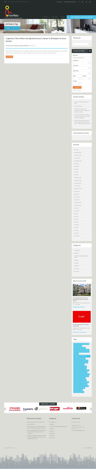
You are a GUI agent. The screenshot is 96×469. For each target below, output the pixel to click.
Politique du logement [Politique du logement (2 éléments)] (84, 382)
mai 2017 (76, 219)
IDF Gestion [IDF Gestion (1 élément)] (84, 366)
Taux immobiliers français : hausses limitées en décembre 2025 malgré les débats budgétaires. (82, 116)
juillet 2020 (76, 210)
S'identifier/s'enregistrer (70, 1)
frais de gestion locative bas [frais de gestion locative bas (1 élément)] (79, 364)
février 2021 (77, 197)
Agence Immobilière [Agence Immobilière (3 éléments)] (78, 345)
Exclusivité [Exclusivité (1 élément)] (76, 362)
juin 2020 (76, 213)
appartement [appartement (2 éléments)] (86, 349)
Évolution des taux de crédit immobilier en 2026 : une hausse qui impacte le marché (82, 110)
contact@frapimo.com (22, 1)
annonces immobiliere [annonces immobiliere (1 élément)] (78, 349)
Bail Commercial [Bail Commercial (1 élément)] (77, 351)
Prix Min (84, 76)
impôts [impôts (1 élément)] (85, 372)
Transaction (75, 65)
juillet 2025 (76, 166)
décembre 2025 (77, 152)
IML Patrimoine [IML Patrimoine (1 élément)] (77, 368)
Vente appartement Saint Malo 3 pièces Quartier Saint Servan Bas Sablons (80, 299)
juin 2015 (76, 227)
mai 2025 (76, 172)
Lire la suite (9, 56)
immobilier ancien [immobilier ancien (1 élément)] (78, 370)
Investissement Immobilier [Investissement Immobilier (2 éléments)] (79, 374)
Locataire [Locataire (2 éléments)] (87, 374)
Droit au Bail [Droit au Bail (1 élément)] (85, 360)
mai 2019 (76, 216)
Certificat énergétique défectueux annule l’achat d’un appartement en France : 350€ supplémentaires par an (82, 122)
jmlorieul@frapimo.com (79, 430)
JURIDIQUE (76, 265)
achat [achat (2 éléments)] (75, 343)
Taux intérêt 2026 (78, 106)
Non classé (76, 268)
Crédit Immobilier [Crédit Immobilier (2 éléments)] (82, 358)
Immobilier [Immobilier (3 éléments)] (84, 368)
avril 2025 (76, 174)
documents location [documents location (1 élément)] (78, 360)
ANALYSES (76, 253)
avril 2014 (76, 233)
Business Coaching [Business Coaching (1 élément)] (85, 351)
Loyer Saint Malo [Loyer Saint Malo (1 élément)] (77, 378)
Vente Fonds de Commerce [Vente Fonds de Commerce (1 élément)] (79, 391)
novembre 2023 (77, 183)
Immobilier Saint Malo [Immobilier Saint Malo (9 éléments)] (78, 372)
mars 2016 (76, 224)
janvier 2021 (77, 199)
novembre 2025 (77, 155)
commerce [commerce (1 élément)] (76, 353)
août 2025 (76, 163)
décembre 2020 (77, 202)
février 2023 (77, 191)
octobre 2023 (77, 185)
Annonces (45, 17)
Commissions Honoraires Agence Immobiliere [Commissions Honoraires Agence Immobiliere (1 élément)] (80, 356)
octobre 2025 (77, 158)
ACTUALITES (32, 45)
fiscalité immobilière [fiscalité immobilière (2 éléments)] (83, 362)
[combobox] (82, 63)
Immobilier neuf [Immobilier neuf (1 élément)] (85, 370)
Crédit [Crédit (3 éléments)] (76, 358)
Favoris (59, 1)
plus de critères (77, 90)
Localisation (75, 60)
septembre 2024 (77, 180)
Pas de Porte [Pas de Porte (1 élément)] (77, 382)
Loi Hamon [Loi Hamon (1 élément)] (86, 376)
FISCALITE (76, 263)
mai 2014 (76, 230)
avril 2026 (76, 149)
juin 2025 (76, 169)
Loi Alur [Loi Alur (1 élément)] (81, 376)
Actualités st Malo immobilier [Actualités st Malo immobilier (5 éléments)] (83, 343)
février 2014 (77, 235)
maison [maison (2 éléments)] (83, 378)
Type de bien (76, 70)
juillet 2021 (76, 194)
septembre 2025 (77, 160)
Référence (75, 55)
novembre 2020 (77, 205)
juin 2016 (76, 222)
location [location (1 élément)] (76, 376)
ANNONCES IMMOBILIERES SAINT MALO (58, 426)
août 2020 (76, 208)
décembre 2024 (77, 177)
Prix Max (75, 81)
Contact (62, 17)
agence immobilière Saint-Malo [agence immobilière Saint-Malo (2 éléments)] (80, 347)
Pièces (74, 76)
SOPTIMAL (89, 447)
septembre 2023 (77, 188)
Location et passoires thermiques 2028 (36, 422)
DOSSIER (76, 260)
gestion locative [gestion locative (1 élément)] (77, 366)
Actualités (54, 17)
